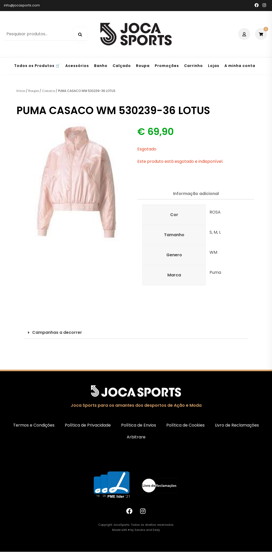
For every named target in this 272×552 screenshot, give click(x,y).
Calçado (122, 65)
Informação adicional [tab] (196, 194)
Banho (100, 65)
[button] (136, 333)
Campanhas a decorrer (57, 332)
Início (20, 91)
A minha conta (239, 65)
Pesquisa (80, 34)
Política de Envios (138, 425)
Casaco (48, 91)
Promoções (167, 65)
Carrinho (193, 65)
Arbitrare (136, 437)
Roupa (143, 65)
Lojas (213, 65)
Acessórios (77, 65)
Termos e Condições (34, 425)
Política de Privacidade (88, 425)
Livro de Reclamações (237, 425)
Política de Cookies (185, 425)
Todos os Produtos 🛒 (37, 65)
